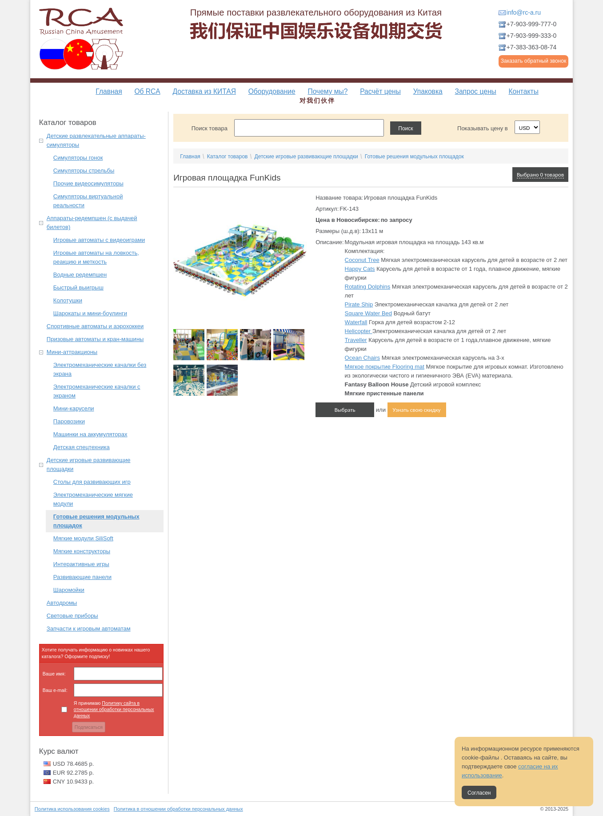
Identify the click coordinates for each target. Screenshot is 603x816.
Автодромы (62, 602)
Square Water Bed (368, 313)
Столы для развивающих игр (92, 481)
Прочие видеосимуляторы (88, 183)
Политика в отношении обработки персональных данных (178, 809)
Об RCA (147, 91)
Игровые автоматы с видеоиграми (99, 240)
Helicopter (358, 331)
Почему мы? (327, 91)
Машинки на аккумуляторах (90, 434)
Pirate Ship (359, 304)
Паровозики (69, 421)
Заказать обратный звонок (533, 61)
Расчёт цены (380, 91)
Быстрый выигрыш (78, 287)
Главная (109, 91)
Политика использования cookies (72, 809)
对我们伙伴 (317, 100)
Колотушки (67, 300)
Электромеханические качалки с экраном (96, 391)
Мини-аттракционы (72, 352)
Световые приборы (72, 615)
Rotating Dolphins (368, 286)
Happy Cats (360, 268)
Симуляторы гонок (78, 157)
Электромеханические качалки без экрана (99, 369)
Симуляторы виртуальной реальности (88, 201)
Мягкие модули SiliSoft (83, 538)
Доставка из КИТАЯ (204, 91)
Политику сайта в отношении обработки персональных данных (114, 709)
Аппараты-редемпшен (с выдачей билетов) (92, 222)
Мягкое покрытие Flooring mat (384, 366)
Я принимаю (114, 709)
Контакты (523, 91)
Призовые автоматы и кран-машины (95, 339)
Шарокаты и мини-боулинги (90, 313)
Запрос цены (475, 91)
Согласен (479, 793)
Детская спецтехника (81, 447)
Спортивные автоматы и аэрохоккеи (95, 326)
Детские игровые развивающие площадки (89, 464)
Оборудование (272, 91)
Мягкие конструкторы (81, 551)
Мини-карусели (73, 408)
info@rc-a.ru (524, 12)
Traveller (356, 340)
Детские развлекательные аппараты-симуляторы (96, 140)
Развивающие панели (82, 577)
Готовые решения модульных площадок (96, 521)
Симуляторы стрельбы (83, 170)
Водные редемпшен (80, 274)
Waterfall (356, 322)
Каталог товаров (227, 156)
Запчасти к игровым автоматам (89, 628)
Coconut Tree (362, 260)
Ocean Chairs (362, 357)
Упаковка (428, 91)
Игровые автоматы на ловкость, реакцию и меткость (96, 257)
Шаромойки (68, 590)
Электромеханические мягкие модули (93, 499)
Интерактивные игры (81, 564)
